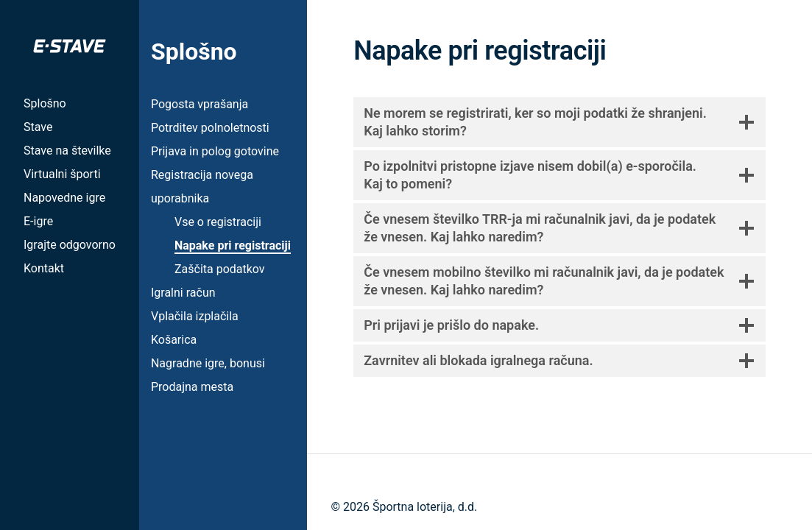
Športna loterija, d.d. (425, 507)
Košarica (174, 340)
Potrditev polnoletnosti (210, 128)
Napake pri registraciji (232, 245)
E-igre (38, 221)
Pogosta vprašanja (199, 104)
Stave (38, 127)
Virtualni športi (62, 174)
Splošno (45, 103)
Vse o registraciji (217, 222)
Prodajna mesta (192, 387)
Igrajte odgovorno (70, 245)
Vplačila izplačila (195, 316)
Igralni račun (183, 293)
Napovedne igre (64, 198)
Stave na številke (67, 151)
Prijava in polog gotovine (215, 151)
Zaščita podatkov (219, 269)
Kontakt (44, 268)
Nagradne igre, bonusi (208, 363)
